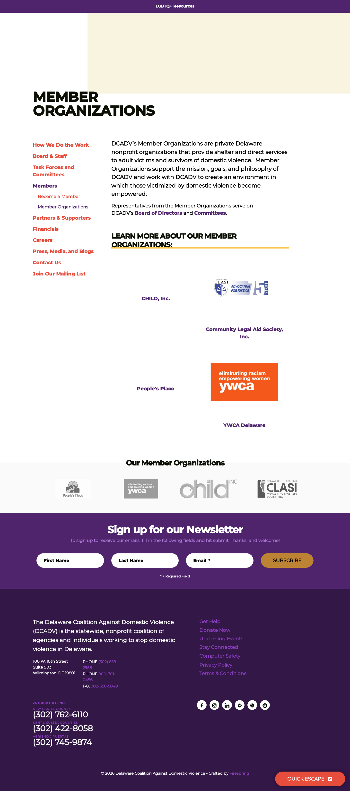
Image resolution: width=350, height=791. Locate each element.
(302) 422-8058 (63, 728)
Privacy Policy (215, 664)
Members (45, 186)
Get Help (209, 621)
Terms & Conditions (222, 673)
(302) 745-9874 (62, 742)
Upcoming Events (221, 638)
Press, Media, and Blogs (63, 251)
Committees (210, 213)
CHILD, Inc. (156, 298)
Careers (42, 240)
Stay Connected (218, 647)
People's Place (155, 388)
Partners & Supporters (62, 218)
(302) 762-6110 (60, 714)
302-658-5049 (104, 686)
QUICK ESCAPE (310, 779)
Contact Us (47, 263)
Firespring (239, 773)
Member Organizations (63, 207)
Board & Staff (50, 156)
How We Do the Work (61, 145)
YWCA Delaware (244, 425)
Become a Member (59, 196)
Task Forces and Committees (53, 171)
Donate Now (214, 630)
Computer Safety (219, 655)
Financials (46, 229)
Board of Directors (158, 213)
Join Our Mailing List (59, 274)
